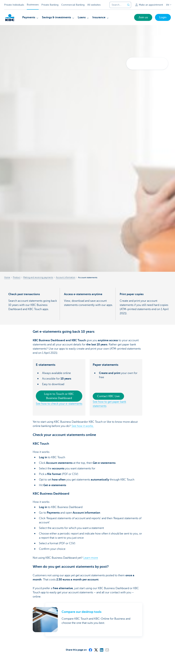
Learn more (90, 557)
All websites (94, 4)
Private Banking (49, 4)
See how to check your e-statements (59, 403)
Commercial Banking (73, 4)
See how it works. (82, 426)
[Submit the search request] (128, 5)
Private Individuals (14, 4)
